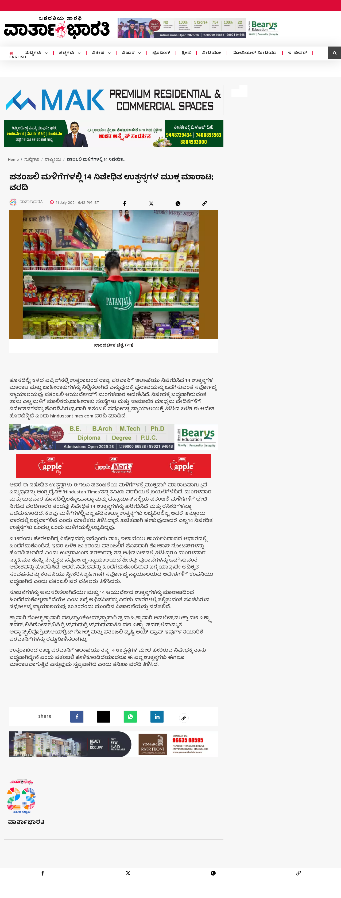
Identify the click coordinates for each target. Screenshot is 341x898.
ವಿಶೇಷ (99, 53)
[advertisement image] (199, 28)
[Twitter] (103, 716)
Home (13, 160)
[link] (204, 203)
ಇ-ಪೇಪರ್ (297, 53)
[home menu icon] (11, 53)
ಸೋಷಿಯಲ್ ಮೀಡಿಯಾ (254, 53)
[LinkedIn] (157, 716)
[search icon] (334, 53)
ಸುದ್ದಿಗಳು (34, 53)
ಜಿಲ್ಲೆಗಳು (67, 53)
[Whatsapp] (130, 716)
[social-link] (184, 717)
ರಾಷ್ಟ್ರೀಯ (53, 160)
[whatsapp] (178, 203)
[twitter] (151, 203)
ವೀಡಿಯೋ (211, 53)
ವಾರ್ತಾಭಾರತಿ (26, 822)
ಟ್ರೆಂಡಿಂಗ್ (161, 53)
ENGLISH (17, 57)
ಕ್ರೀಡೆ (186, 53)
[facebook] (124, 203)
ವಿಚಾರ (129, 53)
